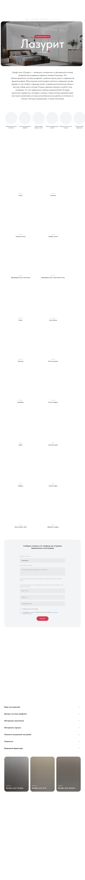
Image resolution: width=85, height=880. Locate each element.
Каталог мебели (35, 19)
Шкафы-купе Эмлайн (66, 788)
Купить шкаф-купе (44, 19)
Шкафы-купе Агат (39, 788)
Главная (27, 19)
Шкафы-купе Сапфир (14, 788)
